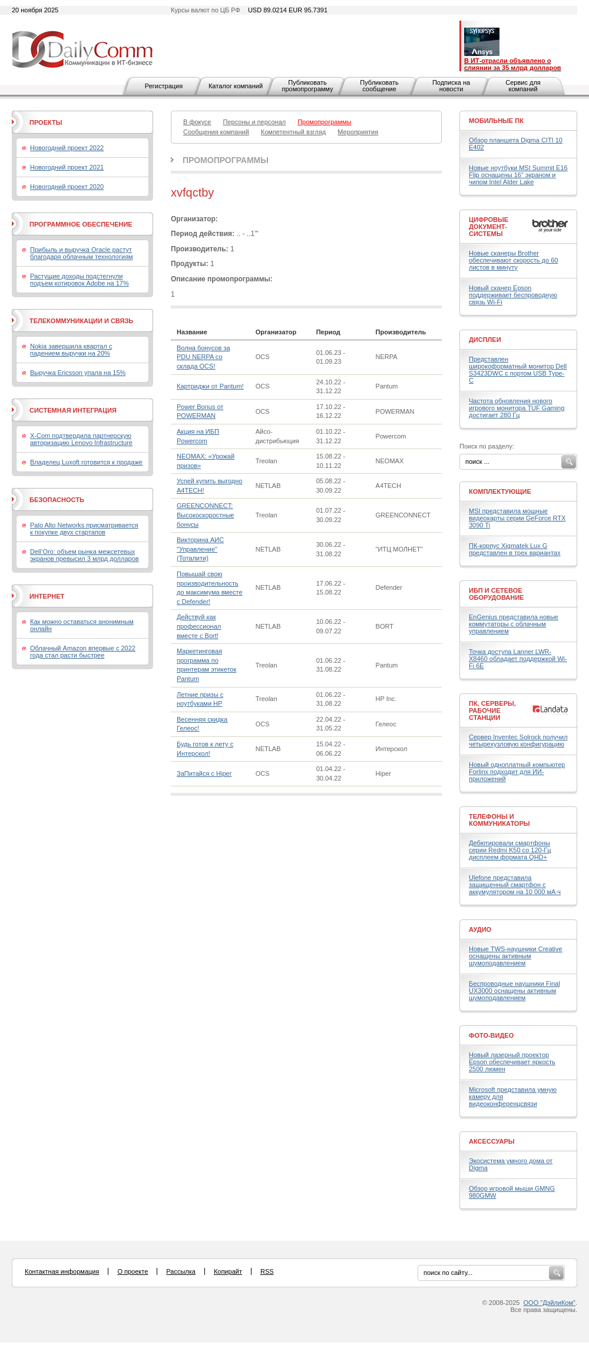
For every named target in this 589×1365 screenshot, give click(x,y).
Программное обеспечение (81, 224)
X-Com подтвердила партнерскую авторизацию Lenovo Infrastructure (81, 439)
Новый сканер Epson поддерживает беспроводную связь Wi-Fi (513, 294)
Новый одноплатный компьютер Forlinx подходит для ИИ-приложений (517, 771)
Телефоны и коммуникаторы (499, 820)
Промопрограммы (226, 160)
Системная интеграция (73, 410)
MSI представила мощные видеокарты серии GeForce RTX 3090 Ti (517, 518)
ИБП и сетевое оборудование (496, 594)
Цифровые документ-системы (488, 226)
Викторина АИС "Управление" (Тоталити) (200, 549)
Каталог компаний (236, 85)
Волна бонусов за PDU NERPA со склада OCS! (203, 357)
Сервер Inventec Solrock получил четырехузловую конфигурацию (518, 740)
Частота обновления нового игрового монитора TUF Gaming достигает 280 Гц (516, 408)
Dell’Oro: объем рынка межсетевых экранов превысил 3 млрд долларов (84, 555)
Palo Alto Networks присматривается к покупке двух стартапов (84, 529)
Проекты (45, 122)
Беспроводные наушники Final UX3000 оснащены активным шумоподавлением (514, 990)
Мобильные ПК (496, 120)
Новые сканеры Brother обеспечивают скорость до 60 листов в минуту (513, 260)
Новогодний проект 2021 (67, 167)
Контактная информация (62, 1271)
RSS (267, 1271)
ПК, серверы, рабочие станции (492, 710)
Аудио (480, 929)
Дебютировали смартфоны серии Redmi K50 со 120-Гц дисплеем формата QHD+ (510, 850)
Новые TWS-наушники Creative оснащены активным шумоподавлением (515, 956)
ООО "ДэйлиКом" (549, 1302)
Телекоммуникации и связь (81, 320)
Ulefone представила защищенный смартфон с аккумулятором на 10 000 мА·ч (515, 884)
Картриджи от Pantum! (210, 386)
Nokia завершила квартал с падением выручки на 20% (71, 350)
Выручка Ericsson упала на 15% (77, 372)
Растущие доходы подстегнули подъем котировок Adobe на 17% (79, 280)
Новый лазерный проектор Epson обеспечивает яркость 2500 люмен (512, 1061)
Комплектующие (500, 491)
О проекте (132, 1271)
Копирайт (228, 1271)
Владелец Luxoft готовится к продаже (86, 462)
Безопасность (56, 499)
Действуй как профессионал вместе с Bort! (199, 626)
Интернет (46, 596)
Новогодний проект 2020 (67, 186)
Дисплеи (485, 339)
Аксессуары (492, 1141)
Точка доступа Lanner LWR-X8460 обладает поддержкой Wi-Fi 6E (518, 658)
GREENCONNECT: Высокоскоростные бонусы (205, 514)
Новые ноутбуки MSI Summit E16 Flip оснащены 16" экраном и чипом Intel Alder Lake (518, 174)
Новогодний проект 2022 (67, 147)
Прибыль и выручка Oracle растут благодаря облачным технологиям (81, 253)
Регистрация (164, 85)
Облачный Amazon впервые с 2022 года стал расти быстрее (82, 652)
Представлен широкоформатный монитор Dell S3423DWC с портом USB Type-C (518, 370)
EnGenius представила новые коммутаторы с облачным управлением (513, 624)
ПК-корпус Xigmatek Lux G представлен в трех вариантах (514, 549)
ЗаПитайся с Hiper (204, 773)
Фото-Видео (491, 1035)
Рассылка (181, 1271)
